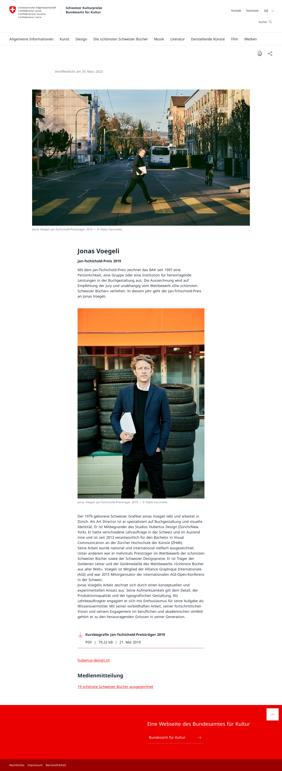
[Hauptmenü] (137, 39)
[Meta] (245, 10)
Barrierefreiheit (56, 765)
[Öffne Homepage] (56, 16)
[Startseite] (252, 10)
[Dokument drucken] (260, 53)
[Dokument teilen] (270, 53)
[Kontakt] (236, 10)
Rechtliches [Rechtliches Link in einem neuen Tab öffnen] (16, 765)
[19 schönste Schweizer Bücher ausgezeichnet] (115, 686)
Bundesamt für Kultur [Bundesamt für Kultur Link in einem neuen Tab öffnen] (175, 737)
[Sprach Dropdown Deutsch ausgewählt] (268, 10)
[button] (31, 39)
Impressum (35, 765)
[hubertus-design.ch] (94, 660)
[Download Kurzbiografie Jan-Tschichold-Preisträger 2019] (141, 638)
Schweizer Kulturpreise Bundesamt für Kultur (84, 10)
